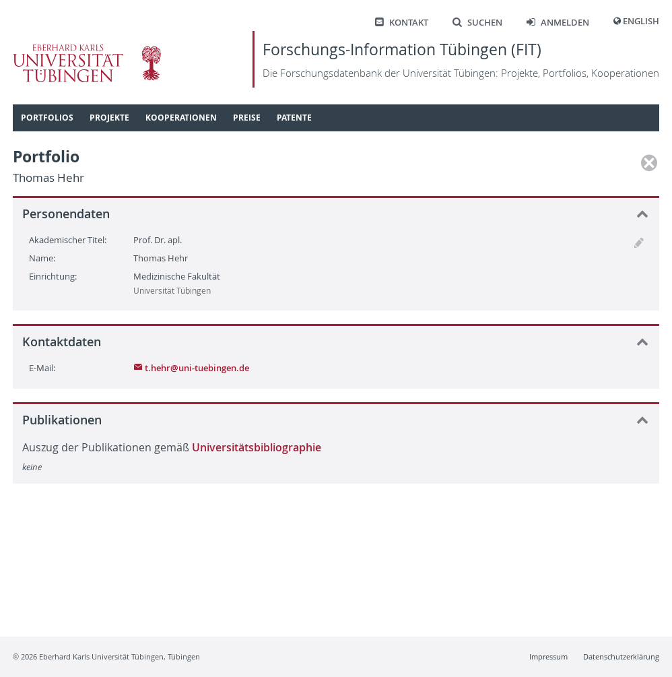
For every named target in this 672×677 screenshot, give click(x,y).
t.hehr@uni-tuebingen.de (191, 368)
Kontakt (401, 22)
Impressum (548, 656)
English (641, 21)
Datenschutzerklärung (621, 656)
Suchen (477, 22)
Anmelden (558, 22)
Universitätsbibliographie (256, 447)
